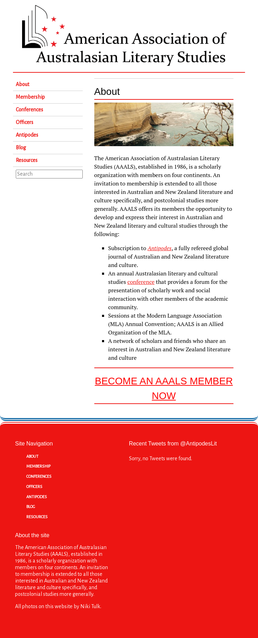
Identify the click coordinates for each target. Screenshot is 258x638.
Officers (24, 122)
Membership (30, 97)
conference (141, 282)
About (22, 84)
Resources (27, 160)
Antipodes (27, 135)
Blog (21, 147)
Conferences (29, 109)
